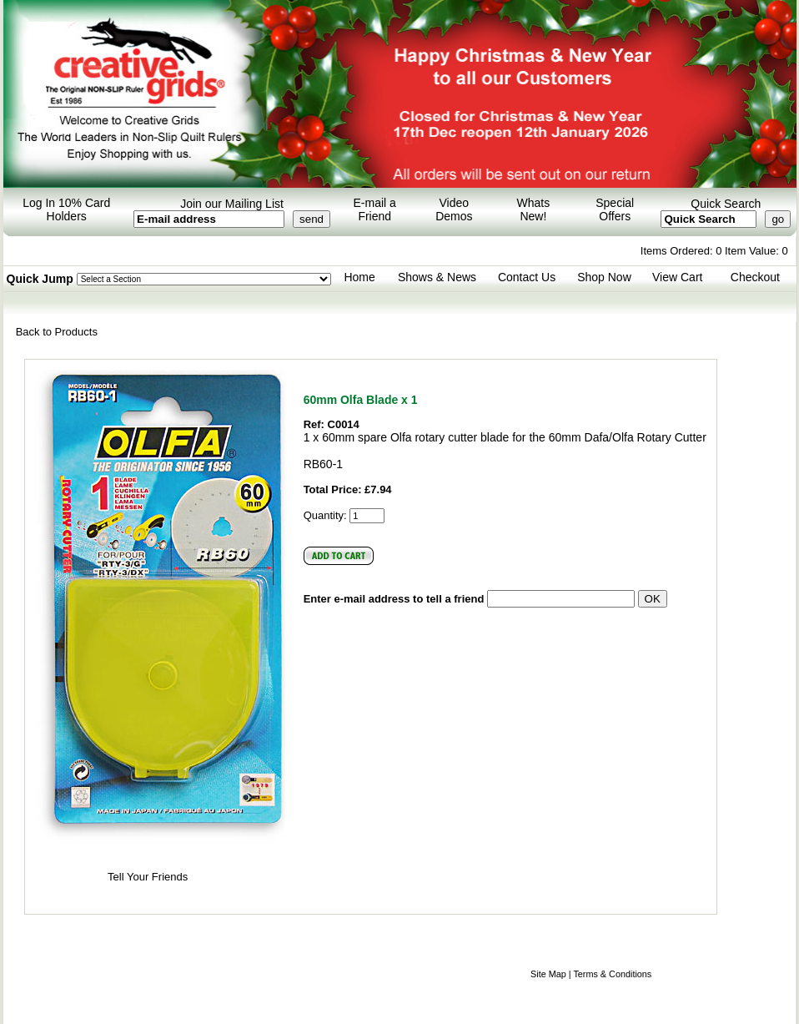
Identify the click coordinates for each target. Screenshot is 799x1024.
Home (359, 277)
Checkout (755, 277)
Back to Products (57, 331)
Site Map (548, 974)
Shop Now (604, 277)
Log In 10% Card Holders (66, 209)
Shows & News (437, 277)
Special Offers (614, 209)
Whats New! (533, 209)
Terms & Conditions (612, 974)
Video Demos (453, 209)
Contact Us (526, 277)
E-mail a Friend (375, 209)
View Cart (677, 277)
